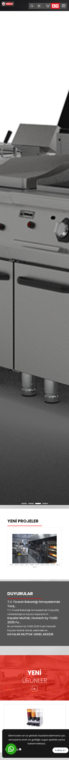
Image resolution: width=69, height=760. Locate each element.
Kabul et (60, 750)
